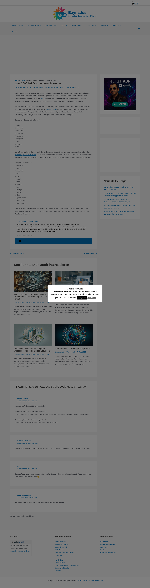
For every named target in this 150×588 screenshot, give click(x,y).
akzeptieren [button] (82, 298)
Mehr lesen (92, 298)
